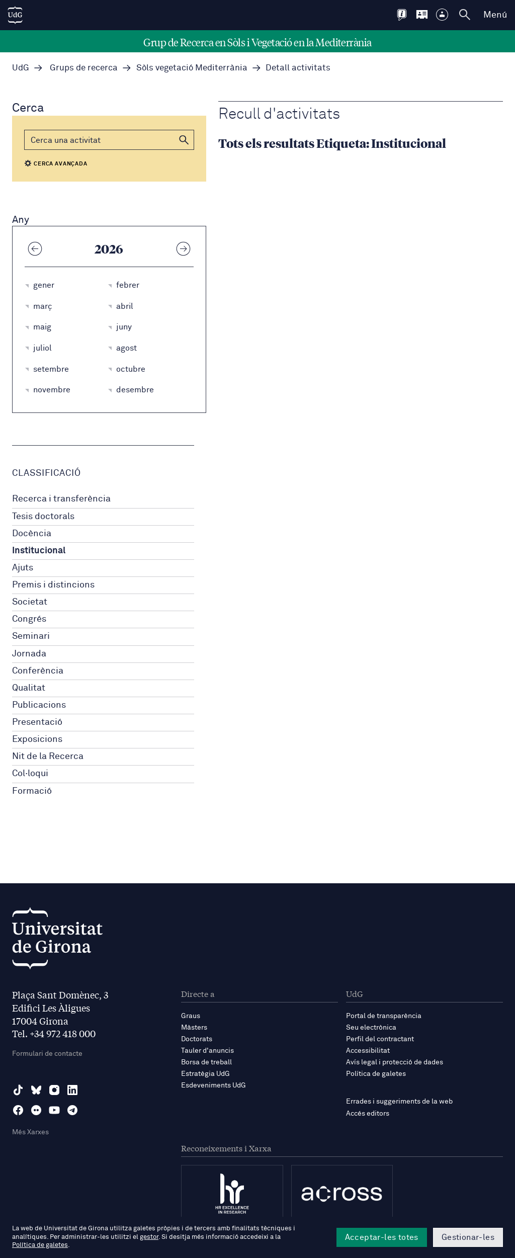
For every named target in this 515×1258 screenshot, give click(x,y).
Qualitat (28, 688)
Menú (495, 15)
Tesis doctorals (43, 516)
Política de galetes (376, 1073)
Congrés (29, 619)
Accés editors (367, 1113)
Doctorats (196, 1039)
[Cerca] (109, 140)
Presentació (37, 722)
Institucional (38, 550)
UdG (20, 68)
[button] (184, 140)
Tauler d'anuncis (207, 1050)
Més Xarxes (30, 1132)
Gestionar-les (468, 1237)
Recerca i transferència (61, 499)
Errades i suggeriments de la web (399, 1101)
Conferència (37, 671)
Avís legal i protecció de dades (394, 1062)
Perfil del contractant (380, 1039)
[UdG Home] (15, 15)
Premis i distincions (53, 585)
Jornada (29, 653)
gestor (149, 1237)
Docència (31, 533)
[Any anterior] (35, 248)
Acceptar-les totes (381, 1237)
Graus (190, 1016)
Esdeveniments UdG (213, 1085)
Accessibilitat (368, 1050)
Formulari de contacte (47, 1053)
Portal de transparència (383, 1016)
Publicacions (39, 705)
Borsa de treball (206, 1062)
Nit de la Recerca (47, 756)
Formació (32, 791)
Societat (29, 602)
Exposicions (37, 739)
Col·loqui (30, 773)
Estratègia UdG (205, 1073)
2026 (109, 248)
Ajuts (22, 567)
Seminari (31, 636)
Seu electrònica (371, 1027)
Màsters (194, 1027)
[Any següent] (184, 248)
